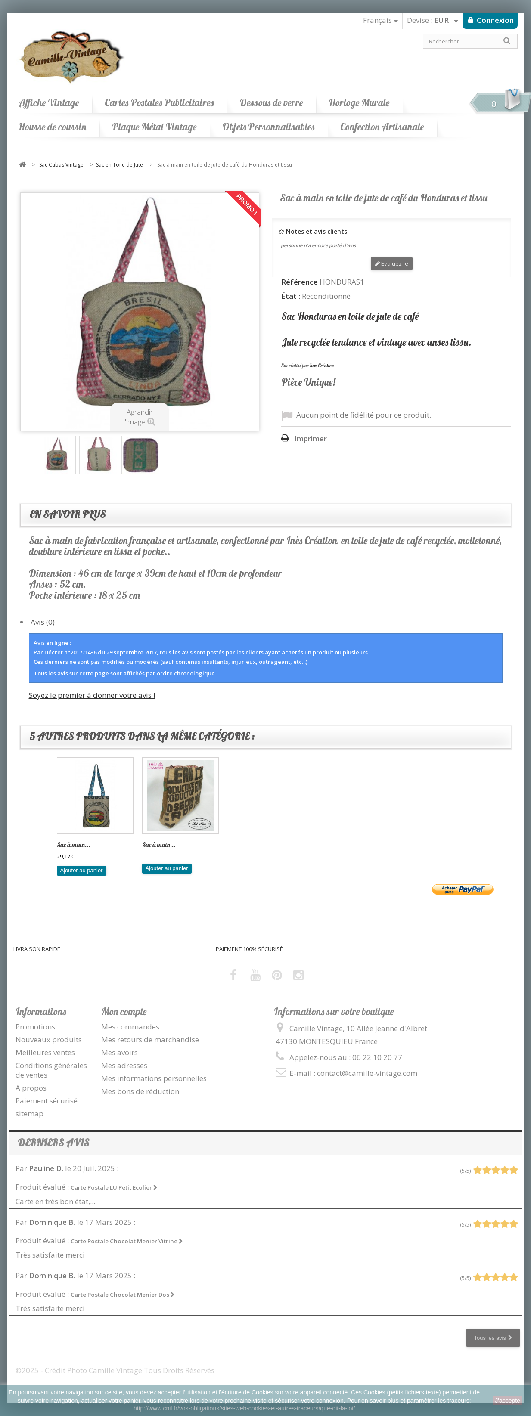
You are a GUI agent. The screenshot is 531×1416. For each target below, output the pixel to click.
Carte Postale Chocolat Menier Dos (123, 1294)
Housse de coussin (52, 127)
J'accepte (507, 1400)
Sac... (149, 845)
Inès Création (322, 366)
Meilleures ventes (45, 1052)
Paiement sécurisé (47, 1101)
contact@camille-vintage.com (367, 1073)
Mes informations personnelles (154, 1078)
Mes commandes (130, 1027)
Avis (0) (43, 622)
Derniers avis (53, 1143)
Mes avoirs (119, 1052)
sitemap (29, 1114)
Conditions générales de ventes (51, 1070)
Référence (299, 282)
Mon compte (123, 1011)
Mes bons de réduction (140, 1091)
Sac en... (67, 845)
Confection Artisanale (382, 127)
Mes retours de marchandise (150, 1039)
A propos (31, 1088)
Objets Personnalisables (268, 127)
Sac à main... (244, 845)
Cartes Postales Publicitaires (159, 102)
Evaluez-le (391, 263)
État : (290, 296)
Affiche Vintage (48, 102)
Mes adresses (124, 1065)
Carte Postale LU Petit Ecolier (114, 1187)
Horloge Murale (359, 102)
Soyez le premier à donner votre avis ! (92, 695)
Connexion (494, 20)
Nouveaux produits (49, 1039)
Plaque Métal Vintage (154, 127)
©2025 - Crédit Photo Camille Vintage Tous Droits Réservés (115, 1370)
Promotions (35, 1027)
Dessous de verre (271, 102)
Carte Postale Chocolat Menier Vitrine (127, 1241)
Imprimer (310, 438)
